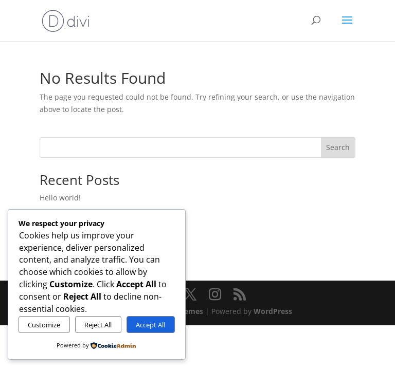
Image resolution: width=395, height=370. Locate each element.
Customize (44, 324)
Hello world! (60, 197)
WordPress (273, 311)
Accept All (150, 324)
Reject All (98, 324)
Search (338, 147)
